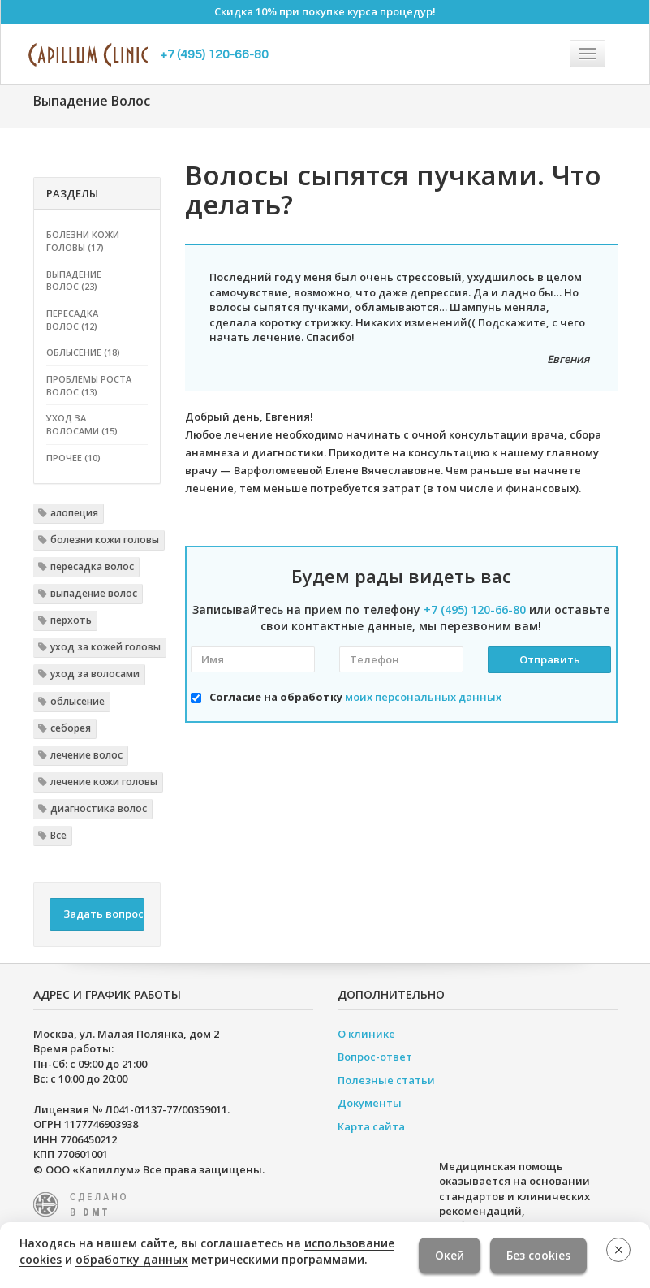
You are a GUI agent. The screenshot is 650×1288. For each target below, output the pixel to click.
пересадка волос (92, 566)
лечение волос (86, 755)
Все (58, 835)
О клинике (366, 1034)
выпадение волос (93, 593)
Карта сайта (371, 1126)
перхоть (71, 620)
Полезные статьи (386, 1080)
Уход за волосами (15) (82, 424)
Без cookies (538, 1255)
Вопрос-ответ (375, 1056)
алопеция (74, 513)
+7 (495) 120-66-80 (214, 54)
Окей (449, 1255)
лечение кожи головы (103, 782)
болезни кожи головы (104, 540)
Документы (370, 1103)
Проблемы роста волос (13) (88, 385)
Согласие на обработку (355, 696)
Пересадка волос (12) (72, 319)
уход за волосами (95, 674)
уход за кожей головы (105, 647)
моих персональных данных (423, 696)
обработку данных (131, 1259)
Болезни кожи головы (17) (82, 240)
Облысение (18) (83, 352)
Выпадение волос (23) (73, 280)
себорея (70, 728)
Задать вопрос (103, 913)
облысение (77, 701)
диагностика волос (98, 808)
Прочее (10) (73, 458)
